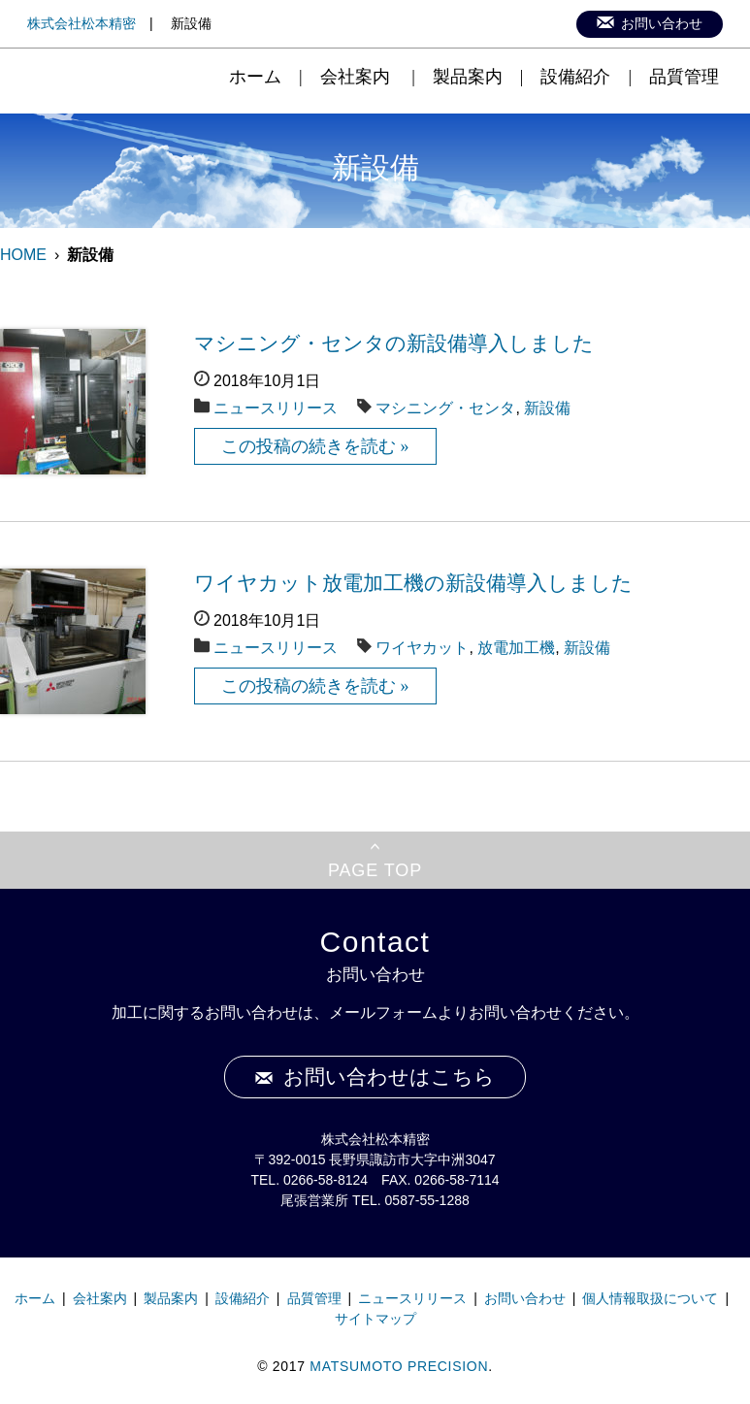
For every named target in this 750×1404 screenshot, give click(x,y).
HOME (23, 254)
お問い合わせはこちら (389, 1077)
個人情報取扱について (650, 1298)
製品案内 (468, 76)
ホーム (255, 76)
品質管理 (684, 76)
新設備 (547, 408)
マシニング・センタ (445, 408)
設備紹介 (575, 76)
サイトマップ (375, 1318)
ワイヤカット (422, 647)
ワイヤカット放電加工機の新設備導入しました (413, 583)
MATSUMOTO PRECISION (399, 1366)
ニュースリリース (275, 408)
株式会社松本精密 (81, 23)
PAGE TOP (375, 870)
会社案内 (355, 76)
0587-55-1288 (427, 1200)
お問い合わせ (661, 23)
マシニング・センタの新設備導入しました (394, 343)
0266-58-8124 (325, 1180)
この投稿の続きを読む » (315, 446)
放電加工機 (516, 647)
